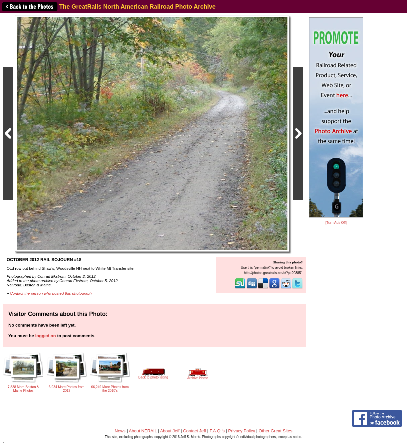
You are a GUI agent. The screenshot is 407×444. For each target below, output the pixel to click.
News (120, 430)
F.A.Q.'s (216, 430)
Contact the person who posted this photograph (51, 293)
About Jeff (170, 430)
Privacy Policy (241, 430)
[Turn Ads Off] (336, 222)
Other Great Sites (275, 430)
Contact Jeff (194, 430)
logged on (45, 335)
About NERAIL (143, 430)
